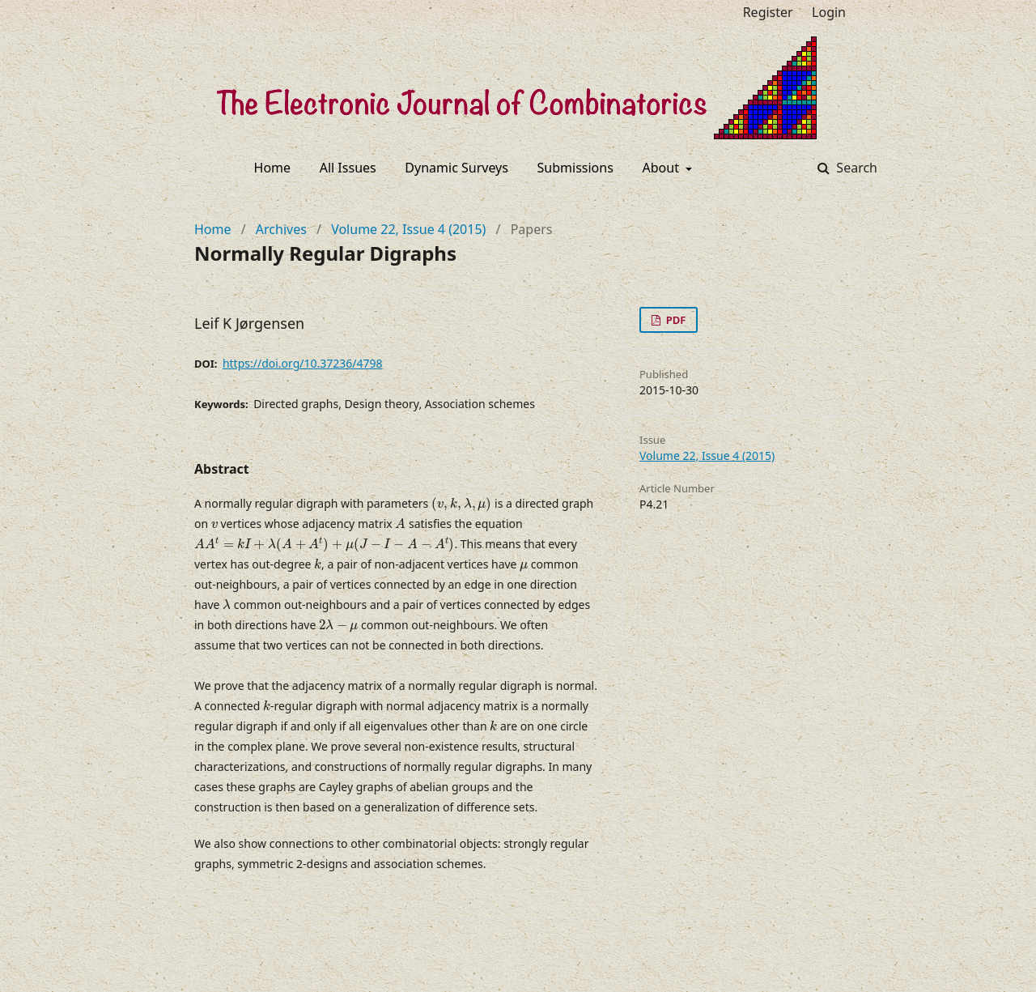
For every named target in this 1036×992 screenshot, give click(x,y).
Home (272, 168)
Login (829, 12)
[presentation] (461, 504)
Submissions (575, 168)
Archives (281, 229)
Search (855, 168)
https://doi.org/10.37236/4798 (303, 363)
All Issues (348, 168)
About (663, 168)
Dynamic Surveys (456, 168)
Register (768, 12)
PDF (674, 320)
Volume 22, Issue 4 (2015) (408, 229)
